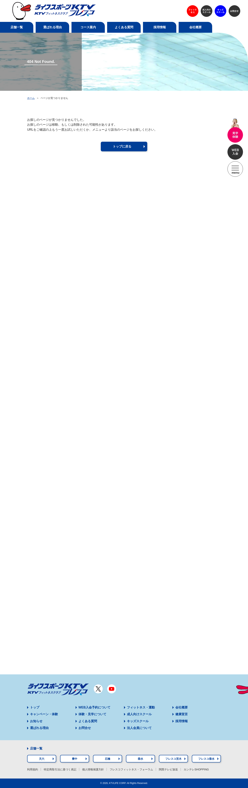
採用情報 (181, 721)
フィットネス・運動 (141, 707)
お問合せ (84, 728)
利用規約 (32, 769)
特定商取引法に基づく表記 (60, 769)
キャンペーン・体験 (44, 714)
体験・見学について (92, 714)
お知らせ (36, 721)
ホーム (31, 98)
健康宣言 (181, 714)
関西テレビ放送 (168, 769)
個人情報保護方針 (93, 769)
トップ (34, 707)
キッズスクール (138, 721)
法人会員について (139, 728)
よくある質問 (87, 721)
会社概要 (181, 707)
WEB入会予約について (94, 707)
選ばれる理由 (39, 728)
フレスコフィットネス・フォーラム (131, 769)
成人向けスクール (139, 714)
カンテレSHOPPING (196, 769)
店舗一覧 (36, 748)
